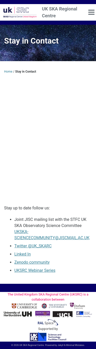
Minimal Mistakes (75, 345)
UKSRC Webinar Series (34, 270)
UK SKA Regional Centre (59, 12)
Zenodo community (32, 262)
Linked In (22, 254)
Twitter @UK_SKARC (33, 246)
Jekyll (60, 345)
